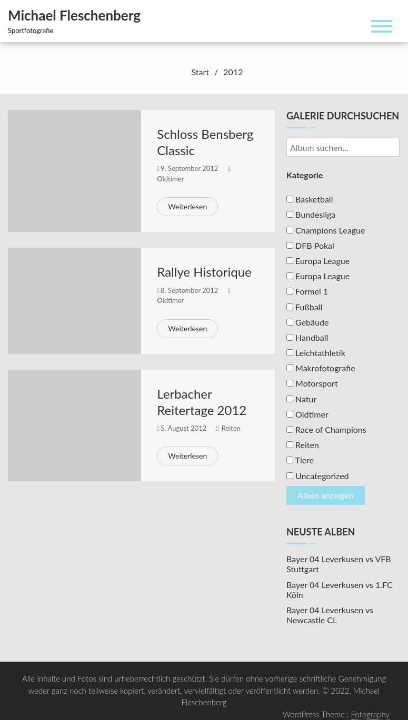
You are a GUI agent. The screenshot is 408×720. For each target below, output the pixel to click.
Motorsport (312, 383)
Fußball (304, 307)
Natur (301, 399)
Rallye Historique (204, 271)
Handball (307, 337)
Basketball (309, 199)
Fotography (370, 714)
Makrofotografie (320, 368)
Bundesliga (310, 214)
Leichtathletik (315, 353)
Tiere (300, 460)
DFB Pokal (310, 245)
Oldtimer (170, 179)
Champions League (325, 230)
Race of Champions (326, 429)
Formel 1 (307, 291)
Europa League (318, 261)
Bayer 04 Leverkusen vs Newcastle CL (329, 615)
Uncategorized (317, 476)
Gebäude (307, 322)
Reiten (231, 428)
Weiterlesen (187, 206)
